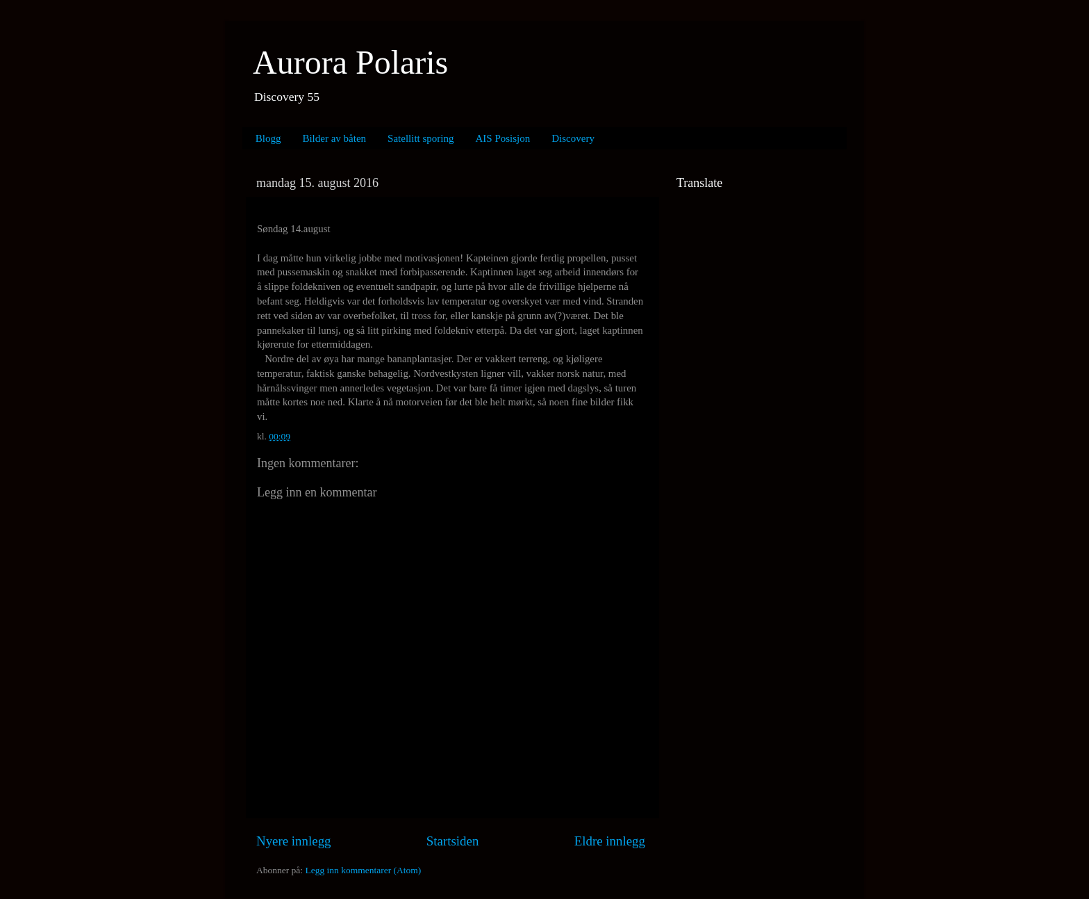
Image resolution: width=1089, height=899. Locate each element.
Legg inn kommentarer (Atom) (363, 870)
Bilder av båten (334, 138)
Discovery (573, 138)
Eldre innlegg (609, 841)
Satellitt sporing (421, 138)
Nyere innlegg (293, 841)
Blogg (268, 138)
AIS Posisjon (503, 138)
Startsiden (452, 841)
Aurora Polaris (350, 62)
